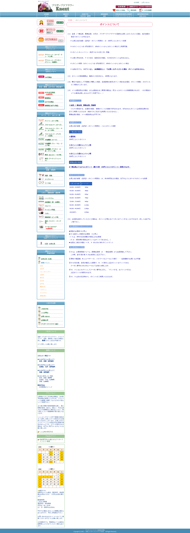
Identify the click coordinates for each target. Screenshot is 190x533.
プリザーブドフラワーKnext (96, 531)
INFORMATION (142, 15)
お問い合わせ (146, 2)
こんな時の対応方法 (46, 431)
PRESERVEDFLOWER (123, 15)
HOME (46, 15)
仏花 (41, 265)
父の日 (42, 280)
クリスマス (43, 292)
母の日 (42, 277)
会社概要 (136, 2)
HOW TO (85, 15)
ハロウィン (43, 289)
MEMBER (104, 15)
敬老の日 (42, 286)
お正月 (42, 268)
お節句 (42, 274)
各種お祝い (43, 295)
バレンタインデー (45, 271)
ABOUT (65, 15)
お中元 (42, 283)
